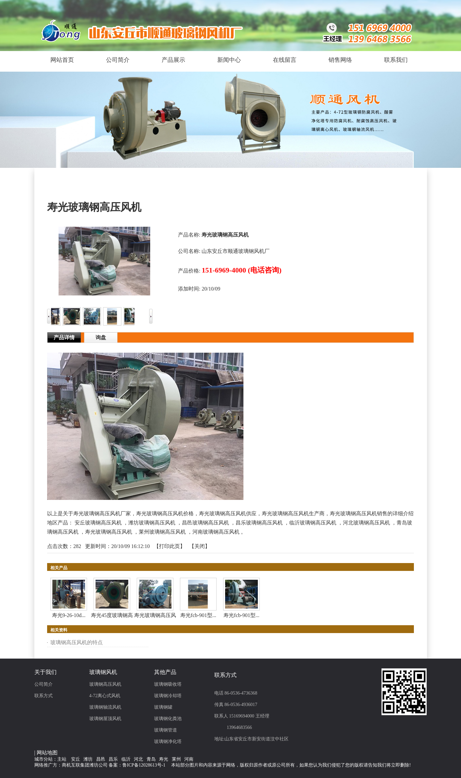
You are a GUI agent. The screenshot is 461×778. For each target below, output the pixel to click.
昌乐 (113, 759)
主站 (61, 759)
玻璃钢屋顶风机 (105, 718)
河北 (138, 759)
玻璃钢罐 (163, 707)
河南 (188, 759)
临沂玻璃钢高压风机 (312, 522)
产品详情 (64, 337)
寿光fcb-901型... (198, 615)
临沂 (126, 759)
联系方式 (43, 695)
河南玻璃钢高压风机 (215, 532)
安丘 (75, 759)
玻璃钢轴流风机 (105, 707)
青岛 (151, 759)
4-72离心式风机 (105, 695)
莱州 (176, 759)
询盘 (101, 337)
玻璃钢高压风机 (105, 684)
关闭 (199, 546)
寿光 (163, 759)
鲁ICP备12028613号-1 (143, 765)
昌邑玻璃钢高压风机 (205, 522)
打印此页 (169, 546)
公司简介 (43, 684)
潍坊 (88, 759)
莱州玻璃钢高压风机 (162, 532)
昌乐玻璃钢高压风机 (259, 522)
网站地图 (47, 752)
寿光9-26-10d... (69, 615)
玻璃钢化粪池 (168, 718)
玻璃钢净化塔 (168, 741)
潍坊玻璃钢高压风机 (151, 522)
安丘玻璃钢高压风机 (98, 522)
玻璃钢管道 (165, 730)
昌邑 (100, 759)
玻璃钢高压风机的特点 (76, 642)
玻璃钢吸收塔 (168, 684)
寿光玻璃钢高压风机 (108, 532)
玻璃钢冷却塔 (168, 695)
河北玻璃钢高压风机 (366, 522)
